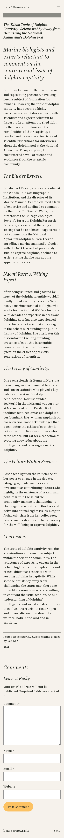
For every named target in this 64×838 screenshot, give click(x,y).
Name (8, 751)
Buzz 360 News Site (16, 7)
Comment (11, 703)
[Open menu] (58, 7)
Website (9, 786)
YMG (57, 830)
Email (8, 768)
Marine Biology (50, 637)
